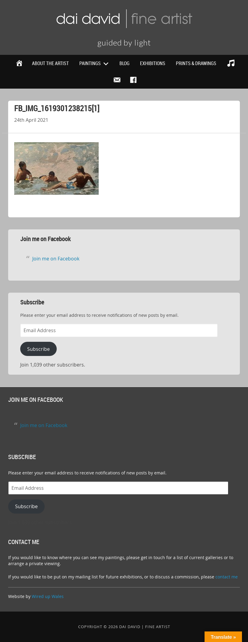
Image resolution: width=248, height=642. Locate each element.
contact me (226, 577)
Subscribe (38, 349)
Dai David (124, 18)
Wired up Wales (48, 596)
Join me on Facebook (45, 239)
